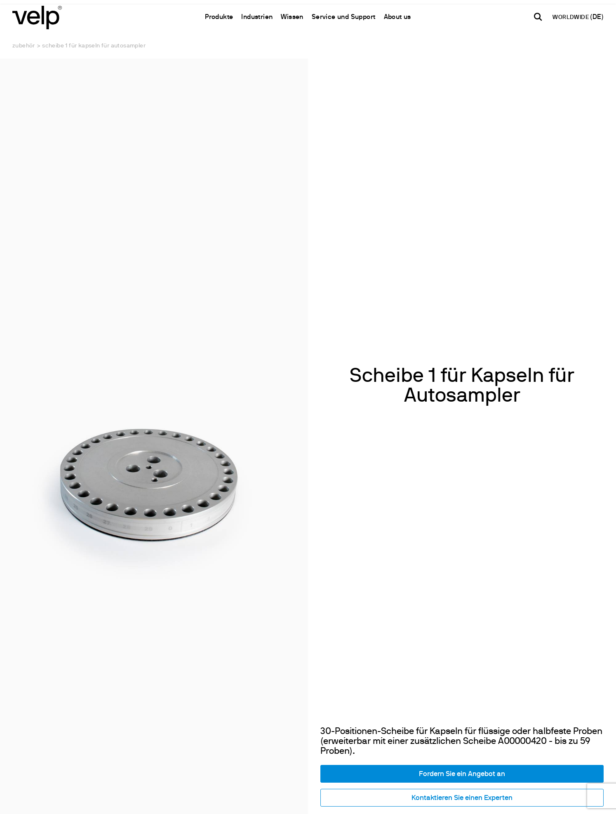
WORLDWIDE (571, 17)
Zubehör (23, 46)
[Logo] (37, 16)
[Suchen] (538, 17)
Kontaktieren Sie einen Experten (462, 798)
